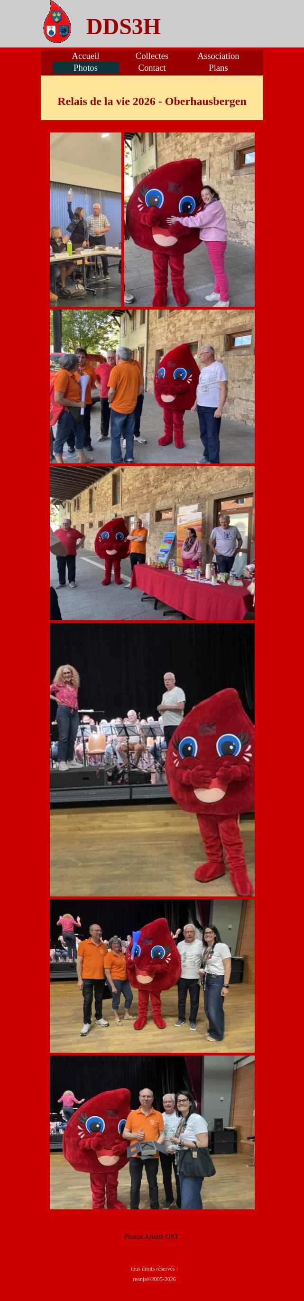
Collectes (152, 56)
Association (218, 56)
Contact (152, 68)
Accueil (85, 56)
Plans (218, 68)
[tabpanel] (123, 26)
